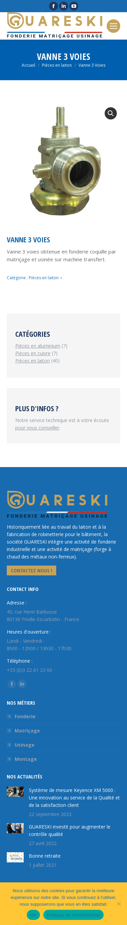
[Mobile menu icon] (113, 26)
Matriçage (27, 730)
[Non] (118, 903)
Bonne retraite (45, 856)
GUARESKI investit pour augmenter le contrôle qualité (69, 830)
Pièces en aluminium (37, 346)
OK (33, 915)
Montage (26, 759)
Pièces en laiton (44, 278)
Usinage (25, 745)
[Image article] (15, 792)
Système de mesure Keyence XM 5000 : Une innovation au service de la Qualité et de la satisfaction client (74, 797)
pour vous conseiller (37, 427)
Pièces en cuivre (32, 353)
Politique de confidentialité (73, 915)
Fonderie (25, 716)
